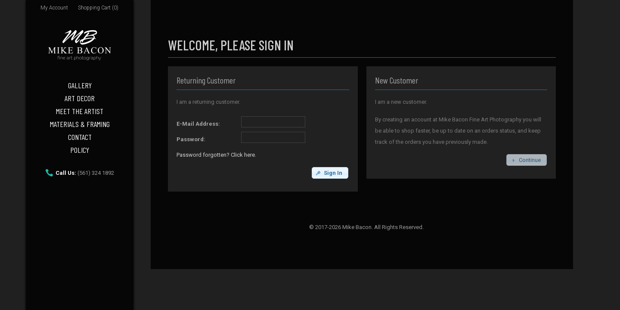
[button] (330, 173)
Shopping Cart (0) (98, 8)
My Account (54, 8)
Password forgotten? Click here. (216, 155)
